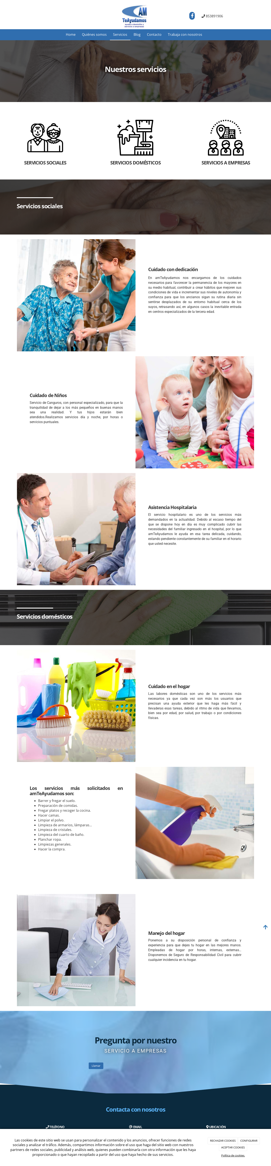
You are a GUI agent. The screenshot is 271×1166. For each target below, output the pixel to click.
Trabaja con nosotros (185, 34)
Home (71, 34)
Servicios (120, 34)
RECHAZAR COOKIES (223, 1141)
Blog (137, 34)
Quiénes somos (94, 34)
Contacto (154, 34)
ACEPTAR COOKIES (233, 1147)
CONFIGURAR (248, 1141)
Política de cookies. (233, 1155)
